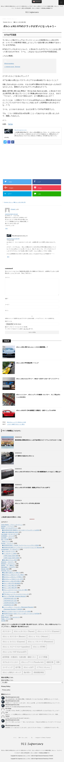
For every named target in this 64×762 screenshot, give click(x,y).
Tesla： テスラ (5, 619)
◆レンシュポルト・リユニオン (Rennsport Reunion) (18, 607)
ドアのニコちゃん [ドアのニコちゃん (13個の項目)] (43, 667)
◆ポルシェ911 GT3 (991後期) (11, 583)
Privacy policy (6, 690)
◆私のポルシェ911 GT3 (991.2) (11, 581)
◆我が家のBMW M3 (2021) (10, 532)
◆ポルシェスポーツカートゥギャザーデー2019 (16, 611)
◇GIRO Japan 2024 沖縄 (10, 555)
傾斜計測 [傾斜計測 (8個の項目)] (49, 662)
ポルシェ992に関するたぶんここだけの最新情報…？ (32, 347)
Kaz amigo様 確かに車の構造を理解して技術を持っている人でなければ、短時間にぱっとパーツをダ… (32, 699)
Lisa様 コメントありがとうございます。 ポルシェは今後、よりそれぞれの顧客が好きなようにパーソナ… (33, 703)
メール (7, 304)
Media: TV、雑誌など (8, 565)
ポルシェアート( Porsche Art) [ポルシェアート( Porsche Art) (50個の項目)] (32, 662)
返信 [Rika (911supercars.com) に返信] (8, 256)
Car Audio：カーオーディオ (9, 534)
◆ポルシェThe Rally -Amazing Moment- (14, 596)
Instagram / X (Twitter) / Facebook (43, 737)
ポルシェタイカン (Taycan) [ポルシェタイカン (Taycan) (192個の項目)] (24, 631)
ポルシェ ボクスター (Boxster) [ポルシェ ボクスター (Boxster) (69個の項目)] (14, 636)
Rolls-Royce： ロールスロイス (10, 617)
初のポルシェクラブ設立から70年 (16, 422)
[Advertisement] (32, 163)
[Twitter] (5, 141)
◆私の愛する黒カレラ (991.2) (11, 572)
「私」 (31, 737)
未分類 (3, 620)
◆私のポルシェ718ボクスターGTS (12, 579)
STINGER (50, 755)
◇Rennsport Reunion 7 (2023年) (12, 609)
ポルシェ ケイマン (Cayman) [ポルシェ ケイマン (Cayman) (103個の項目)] (48, 631)
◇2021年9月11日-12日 (10, 600)
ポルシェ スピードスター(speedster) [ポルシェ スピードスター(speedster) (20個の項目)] (16, 647)
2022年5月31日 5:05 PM (13, 238)
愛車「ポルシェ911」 (23, 737)
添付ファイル (8, 321)
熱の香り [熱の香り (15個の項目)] (27, 672)
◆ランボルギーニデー (8, 551)
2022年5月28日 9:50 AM (11, 214)
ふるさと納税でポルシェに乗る (16, 424)
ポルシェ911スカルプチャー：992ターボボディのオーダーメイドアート (37, 378)
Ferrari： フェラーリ (7, 543)
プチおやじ (13, 209)
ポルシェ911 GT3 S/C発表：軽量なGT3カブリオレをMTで (32, 487)
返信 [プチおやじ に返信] (6, 228)
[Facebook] (12, 141)
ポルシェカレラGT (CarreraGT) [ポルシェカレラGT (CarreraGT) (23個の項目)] (14, 652)
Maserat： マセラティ (7, 562)
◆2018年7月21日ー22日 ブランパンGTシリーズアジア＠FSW (20, 613)
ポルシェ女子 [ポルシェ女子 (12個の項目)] (29, 667)
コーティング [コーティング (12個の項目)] (8, 667)
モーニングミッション (9, 592)
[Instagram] (8, 141)
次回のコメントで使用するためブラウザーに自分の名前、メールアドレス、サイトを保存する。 (30, 318)
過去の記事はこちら (7, 680)
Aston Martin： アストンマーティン (11, 524)
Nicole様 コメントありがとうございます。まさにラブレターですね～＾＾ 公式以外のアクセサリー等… (32, 727)
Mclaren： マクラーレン (8, 563)
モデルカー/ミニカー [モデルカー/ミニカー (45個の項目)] (10, 662)
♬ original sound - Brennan (12, 66)
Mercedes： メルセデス (8, 567)
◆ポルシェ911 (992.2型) (9, 587)
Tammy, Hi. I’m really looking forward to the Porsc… (18, 706)
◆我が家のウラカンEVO (9, 560)
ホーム (14, 737)
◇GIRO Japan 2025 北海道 (11, 558)
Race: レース (6, 541)
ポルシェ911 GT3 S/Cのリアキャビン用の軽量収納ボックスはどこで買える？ (38, 471)
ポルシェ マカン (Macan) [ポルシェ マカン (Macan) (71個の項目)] (38, 636)
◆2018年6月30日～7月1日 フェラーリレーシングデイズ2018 (20, 545)
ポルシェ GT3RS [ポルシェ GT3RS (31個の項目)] (39, 647)
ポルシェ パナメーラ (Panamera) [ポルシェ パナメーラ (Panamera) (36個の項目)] (40, 642)
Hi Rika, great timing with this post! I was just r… (17, 718)
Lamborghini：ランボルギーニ (10, 549)
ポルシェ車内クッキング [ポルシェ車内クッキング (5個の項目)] (12, 672)
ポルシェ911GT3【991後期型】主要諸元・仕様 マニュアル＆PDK (36, 410)
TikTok (10, 124)
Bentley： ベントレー (7, 526)
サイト (6, 310)
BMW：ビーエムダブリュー (9, 528)
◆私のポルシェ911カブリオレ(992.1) (13, 575)
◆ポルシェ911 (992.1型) (20, 202)
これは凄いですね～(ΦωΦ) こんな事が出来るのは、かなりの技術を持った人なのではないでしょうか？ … (33, 710)
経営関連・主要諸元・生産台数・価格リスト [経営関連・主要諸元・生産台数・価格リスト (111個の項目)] (19, 657)
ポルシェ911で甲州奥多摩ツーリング (27, 363)
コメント (7, 277)
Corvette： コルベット (8, 537)
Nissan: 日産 (5, 569)
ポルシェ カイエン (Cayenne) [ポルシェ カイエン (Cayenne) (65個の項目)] (14, 642)
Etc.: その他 (4, 539)
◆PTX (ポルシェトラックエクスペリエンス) (15, 594)
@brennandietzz (9, 63)
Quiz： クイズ (5, 615)
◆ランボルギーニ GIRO (9, 553)
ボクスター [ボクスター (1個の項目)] (7, 631)
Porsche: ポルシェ (8, 202)
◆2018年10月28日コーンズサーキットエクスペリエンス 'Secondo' (22, 547)
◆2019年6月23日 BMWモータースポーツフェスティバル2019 (20, 530)
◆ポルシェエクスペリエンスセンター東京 (14, 590)
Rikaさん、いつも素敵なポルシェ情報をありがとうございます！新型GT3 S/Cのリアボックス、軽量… (32, 714)
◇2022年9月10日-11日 (10, 598)
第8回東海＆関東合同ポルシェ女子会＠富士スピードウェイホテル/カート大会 (38, 440)
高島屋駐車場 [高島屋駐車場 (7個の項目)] (39, 672)
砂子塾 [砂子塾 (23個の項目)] (18, 667)
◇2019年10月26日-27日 (10, 603)
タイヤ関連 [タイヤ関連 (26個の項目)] (43, 657)
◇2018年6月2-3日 (8, 605)
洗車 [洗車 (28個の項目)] (58, 662)
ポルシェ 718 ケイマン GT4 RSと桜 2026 (27, 503)
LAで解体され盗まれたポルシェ (24, 456)
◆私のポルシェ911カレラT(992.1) (12, 577)
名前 (6, 298)
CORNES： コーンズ (7, 536)
